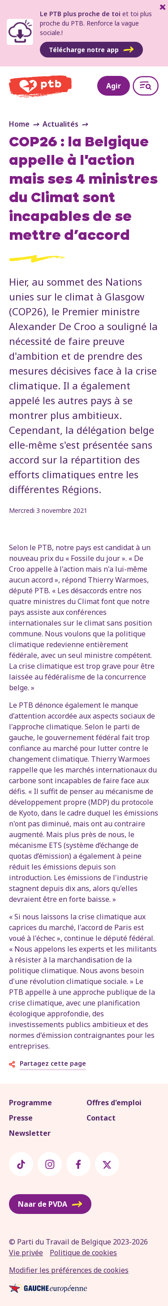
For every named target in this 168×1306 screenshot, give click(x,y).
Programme (30, 1102)
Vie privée (26, 1252)
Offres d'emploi (114, 1102)
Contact (101, 1118)
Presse (21, 1118)
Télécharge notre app (91, 49)
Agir (113, 86)
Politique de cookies (83, 1252)
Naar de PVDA (50, 1204)
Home (19, 124)
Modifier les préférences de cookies (69, 1270)
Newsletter (30, 1133)
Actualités (60, 124)
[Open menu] (145, 86)
